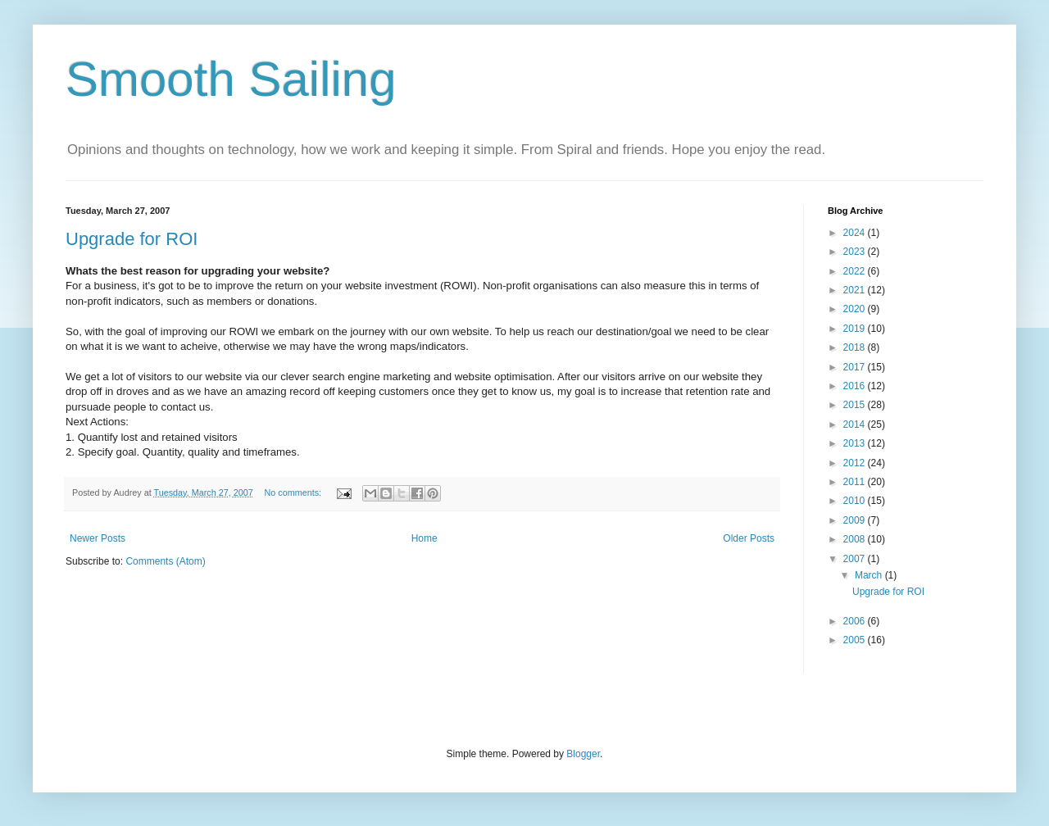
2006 (855, 621)
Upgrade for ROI (132, 239)
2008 (855, 539)
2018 (855, 347)
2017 (855, 367)
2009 (855, 520)
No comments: (294, 492)
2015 (855, 405)
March (870, 575)
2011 (855, 482)
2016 (855, 386)
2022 (855, 271)
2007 (855, 559)
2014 (855, 424)
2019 (855, 328)
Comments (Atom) (165, 561)
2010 (855, 500)
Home (424, 538)
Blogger (583, 754)
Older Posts (748, 538)
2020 (855, 309)
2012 (855, 463)
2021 (855, 290)
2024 (855, 232)
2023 (855, 251)
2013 (855, 443)
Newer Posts (97, 538)
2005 (855, 640)
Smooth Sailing (231, 79)
